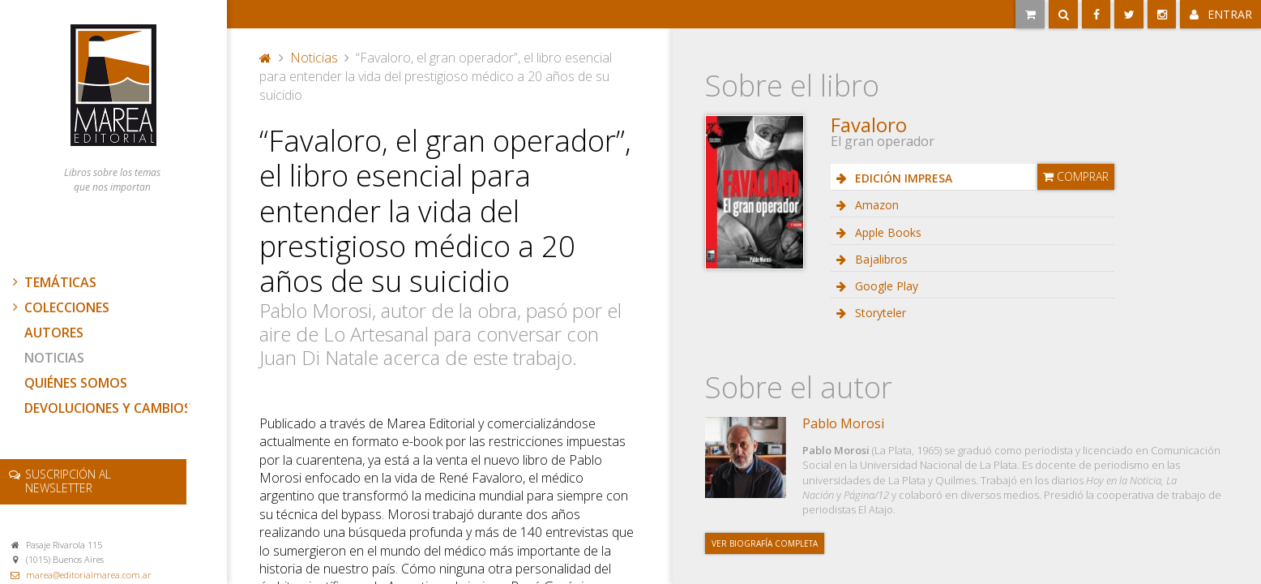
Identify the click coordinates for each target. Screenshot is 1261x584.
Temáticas (52, 282)
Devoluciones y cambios (107, 408)
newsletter (68, 481)
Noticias (54, 357)
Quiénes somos (75, 382)
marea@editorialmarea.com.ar (89, 575)
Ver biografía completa (765, 543)
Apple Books (886, 232)
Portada (265, 57)
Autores (53, 332)
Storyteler (879, 312)
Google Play (885, 286)
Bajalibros (880, 259)
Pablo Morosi (843, 423)
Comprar (1076, 176)
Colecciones (59, 307)
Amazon (875, 205)
